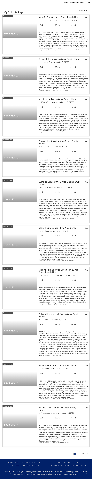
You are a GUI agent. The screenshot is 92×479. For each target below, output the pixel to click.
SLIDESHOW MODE (81, 10)
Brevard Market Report (77, 2)
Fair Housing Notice (78, 465)
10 (83, 454)
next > (87, 454)
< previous (70, 454)
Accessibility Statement (59, 465)
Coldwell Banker (14, 462)
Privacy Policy (74, 462)
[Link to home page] (2, 2)
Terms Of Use (62, 462)
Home (66, 2)
